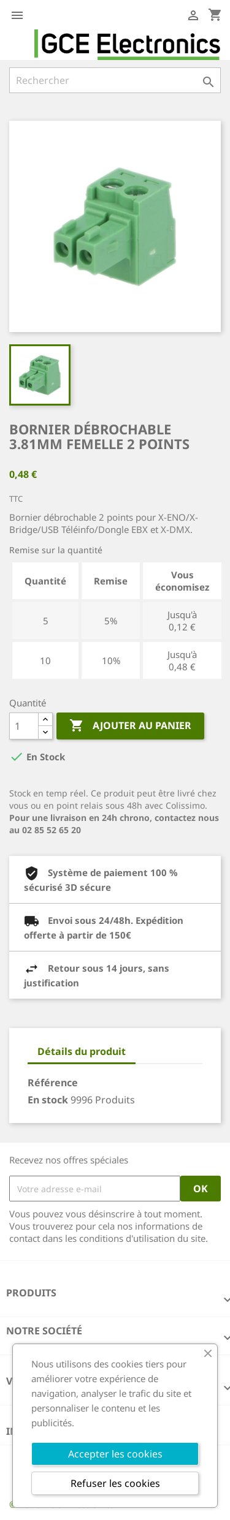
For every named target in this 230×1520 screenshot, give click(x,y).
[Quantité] (24, 726)
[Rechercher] (115, 80)
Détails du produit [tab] (81, 1051)
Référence (53, 1082)
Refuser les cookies (115, 1483)
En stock (48, 1100)
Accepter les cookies (115, 1454)
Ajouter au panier (130, 726)
